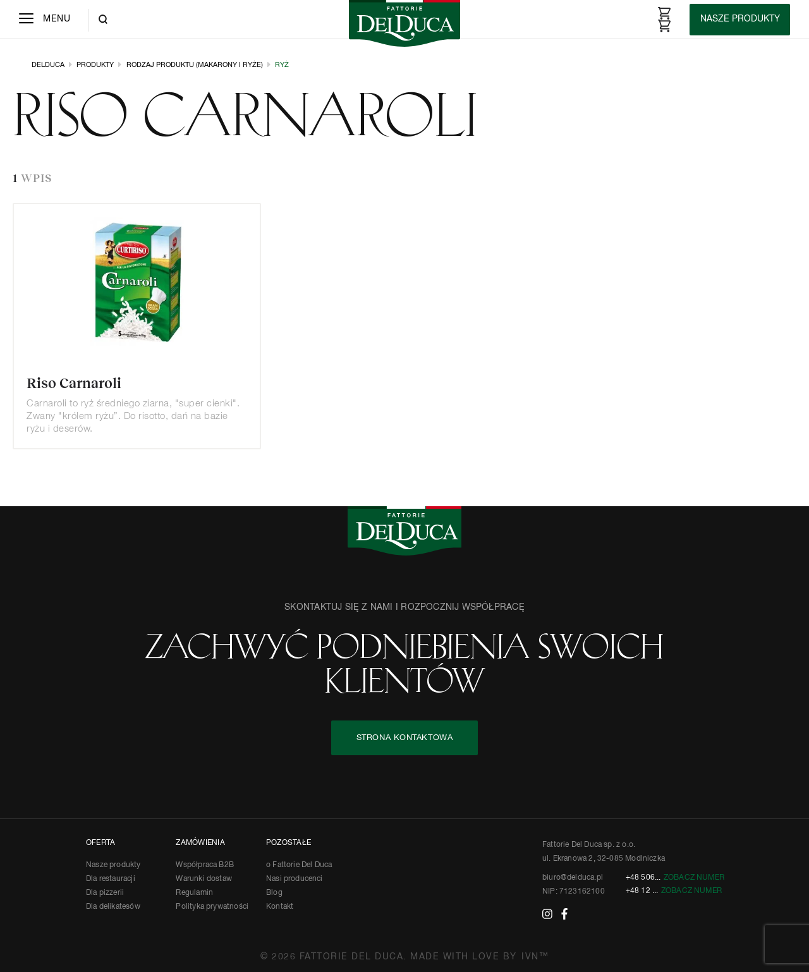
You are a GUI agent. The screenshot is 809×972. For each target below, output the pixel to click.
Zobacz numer (694, 878)
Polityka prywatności (212, 907)
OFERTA (100, 843)
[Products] (740, 19)
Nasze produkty (113, 865)
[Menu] (44, 20)
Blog (274, 893)
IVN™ (535, 956)
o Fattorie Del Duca (299, 865)
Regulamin (194, 893)
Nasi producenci (294, 879)
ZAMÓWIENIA (200, 843)
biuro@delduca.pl (572, 878)
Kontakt (279, 907)
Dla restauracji (110, 879)
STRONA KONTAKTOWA (404, 738)
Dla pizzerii (105, 893)
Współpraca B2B (205, 865)
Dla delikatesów (113, 907)
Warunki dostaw (204, 879)
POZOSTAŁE (288, 843)
